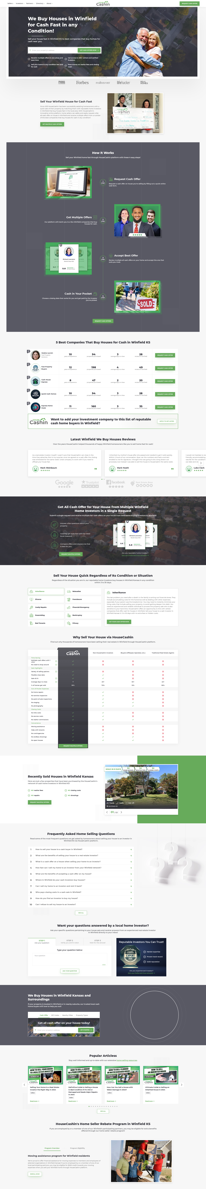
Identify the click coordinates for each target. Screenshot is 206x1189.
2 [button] (91, 1106)
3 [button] (93, 1106)
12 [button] (112, 1106)
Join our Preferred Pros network (135, 555)
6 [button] (99, 1106)
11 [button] (110, 1106)
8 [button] (104, 1106)
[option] (62, 82)
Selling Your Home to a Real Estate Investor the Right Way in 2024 (44, 1088)
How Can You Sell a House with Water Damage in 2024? (120, 1088)
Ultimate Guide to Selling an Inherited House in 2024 (157, 1088)
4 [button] (95, 1106)
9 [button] (106, 1106)
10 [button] (108, 1106)
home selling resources (127, 1060)
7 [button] (101, 1106)
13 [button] (114, 1106)
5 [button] (97, 1106)
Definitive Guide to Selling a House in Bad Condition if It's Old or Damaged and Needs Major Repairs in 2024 (83, 1091)
